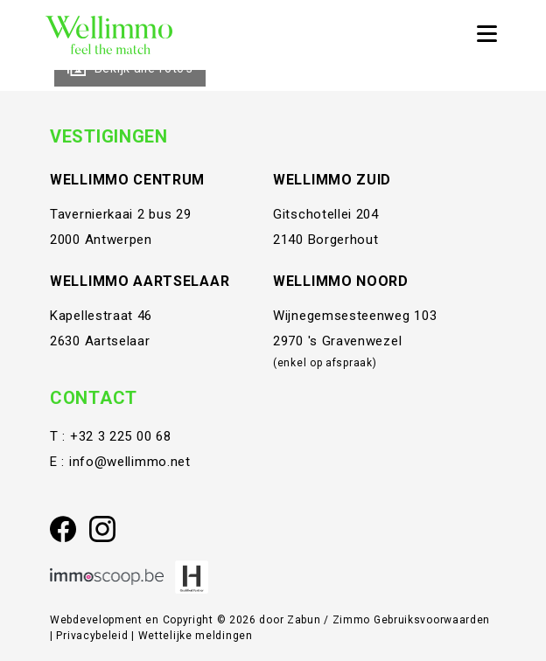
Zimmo (351, 620)
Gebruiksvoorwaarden (432, 620)
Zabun (304, 620)
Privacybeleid (93, 636)
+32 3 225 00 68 (121, 436)
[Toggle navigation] (486, 35)
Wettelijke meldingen (195, 636)
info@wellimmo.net (130, 462)
